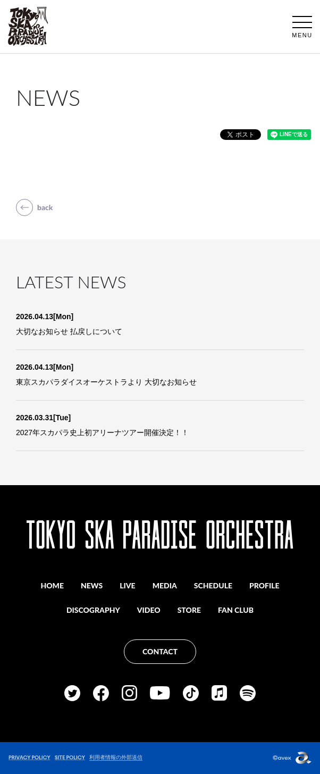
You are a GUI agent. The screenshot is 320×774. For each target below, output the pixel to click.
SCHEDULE (213, 585)
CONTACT (160, 651)
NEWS (92, 585)
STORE (189, 609)
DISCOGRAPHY (93, 609)
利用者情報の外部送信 (115, 757)
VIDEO (149, 609)
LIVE (127, 585)
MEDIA (165, 585)
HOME (52, 585)
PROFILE (264, 585)
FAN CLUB (236, 609)
